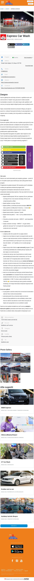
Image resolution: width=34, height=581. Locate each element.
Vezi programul (28, 57)
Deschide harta (29, 65)
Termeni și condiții (19, 569)
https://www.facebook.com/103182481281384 (13, 88)
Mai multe (14, 525)
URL (10, 47)
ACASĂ (2, 8)
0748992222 (4, 71)
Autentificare (30, 1)
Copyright (26, 570)
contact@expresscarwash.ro (8, 77)
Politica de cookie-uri (18, 570)
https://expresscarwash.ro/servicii (9, 82)
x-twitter (11, 44)
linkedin (25, 44)
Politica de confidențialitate (6, 570)
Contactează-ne (10, 569)
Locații (7, 8)
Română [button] (30, 3)
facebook (19, 44)
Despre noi (3, 569)
